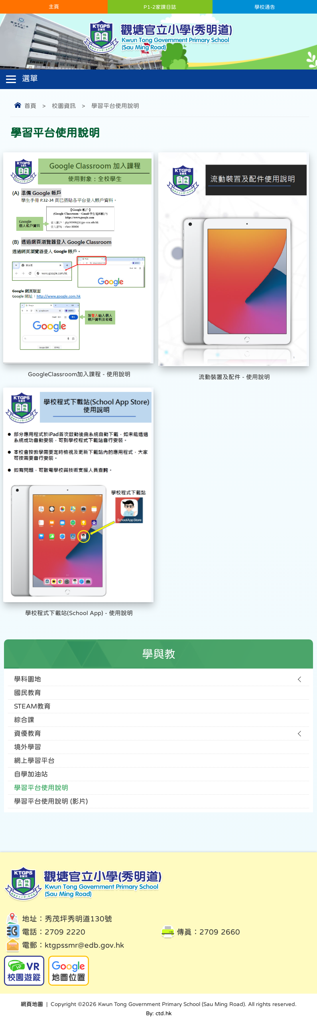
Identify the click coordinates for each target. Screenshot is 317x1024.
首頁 (30, 106)
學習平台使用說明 (115, 106)
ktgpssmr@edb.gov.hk (84, 945)
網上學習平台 (34, 760)
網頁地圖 (32, 1004)
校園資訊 (64, 106)
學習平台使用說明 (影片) (51, 801)
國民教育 (27, 692)
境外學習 (27, 747)
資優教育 (27, 733)
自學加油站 (31, 774)
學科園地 (27, 679)
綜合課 (24, 719)
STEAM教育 (32, 706)
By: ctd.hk (158, 1013)
